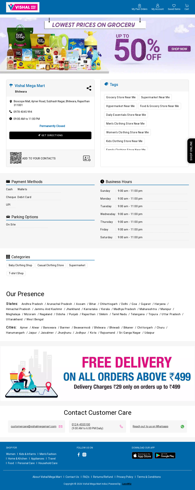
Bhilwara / (101, 327)
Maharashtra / (150, 309)
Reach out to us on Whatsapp (150, 426)
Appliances (37, 458)
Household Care (48, 463)
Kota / (95, 332)
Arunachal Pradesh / (61, 304)
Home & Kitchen (17, 458)
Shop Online (191, 151)
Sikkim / (105, 314)
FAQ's (86, 477)
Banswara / (51, 327)
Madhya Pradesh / (127, 309)
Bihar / (94, 304)
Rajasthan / (90, 314)
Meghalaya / (15, 314)
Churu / (163, 327)
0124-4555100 (81, 424)
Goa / (136, 304)
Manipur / (168, 309)
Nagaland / (48, 314)
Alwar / (37, 327)
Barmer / (67, 327)
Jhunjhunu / (66, 332)
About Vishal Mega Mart (47, 477)
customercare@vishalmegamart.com (33, 426)
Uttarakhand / (16, 319)
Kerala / (107, 309)
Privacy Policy (125, 477)
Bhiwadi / (116, 327)
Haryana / (162, 304)
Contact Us (72, 477)
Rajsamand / (109, 332)
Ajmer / (26, 327)
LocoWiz (126, 483)
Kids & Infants (27, 454)
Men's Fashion (48, 454)
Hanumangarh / (17, 332)
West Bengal (34, 319)
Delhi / (126, 304)
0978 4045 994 (23, 112)
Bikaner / (130, 327)
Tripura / (155, 314)
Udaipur (150, 332)
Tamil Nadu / (121, 314)
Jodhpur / (82, 332)
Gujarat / (148, 304)
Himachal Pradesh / (20, 309)
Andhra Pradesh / (34, 304)
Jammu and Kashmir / (50, 309)
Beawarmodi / (84, 327)
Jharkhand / (75, 309)
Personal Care (26, 463)
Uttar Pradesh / (173, 314)
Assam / (82, 304)
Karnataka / (92, 309)
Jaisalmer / (49, 332)
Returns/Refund (103, 477)
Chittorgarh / (147, 327)
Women (10, 454)
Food (11, 463)
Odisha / (62, 314)
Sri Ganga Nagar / (132, 332)
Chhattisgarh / (110, 304)
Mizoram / (32, 314)
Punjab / (75, 314)
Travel (52, 458)
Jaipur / (35, 332)
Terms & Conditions (149, 477)
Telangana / (139, 314)
